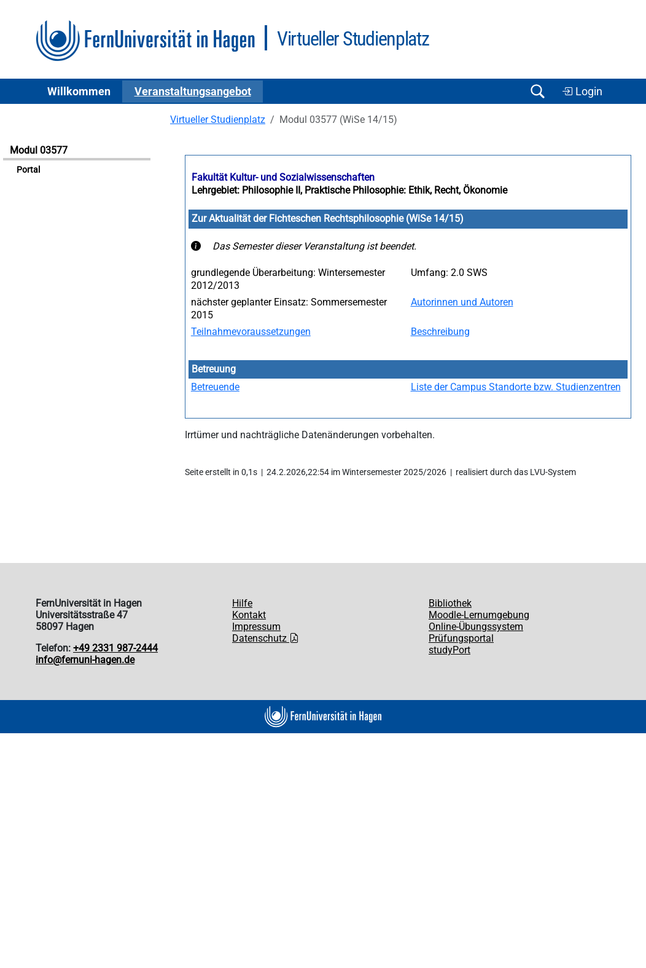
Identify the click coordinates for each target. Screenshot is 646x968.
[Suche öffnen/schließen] (537, 91)
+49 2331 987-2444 (115, 648)
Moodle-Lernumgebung (479, 615)
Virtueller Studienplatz (217, 119)
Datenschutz (265, 638)
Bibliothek (450, 603)
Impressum (256, 626)
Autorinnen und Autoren (462, 302)
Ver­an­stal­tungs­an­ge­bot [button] (192, 91)
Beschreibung (440, 331)
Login (582, 91)
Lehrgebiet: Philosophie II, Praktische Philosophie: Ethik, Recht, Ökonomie (349, 190)
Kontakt (249, 615)
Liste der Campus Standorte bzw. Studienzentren (516, 387)
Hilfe (242, 603)
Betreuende (215, 387)
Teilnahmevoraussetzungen (251, 331)
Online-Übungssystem (476, 626)
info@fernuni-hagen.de (85, 660)
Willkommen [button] (79, 91)
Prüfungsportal (461, 638)
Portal (28, 170)
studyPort (449, 650)
